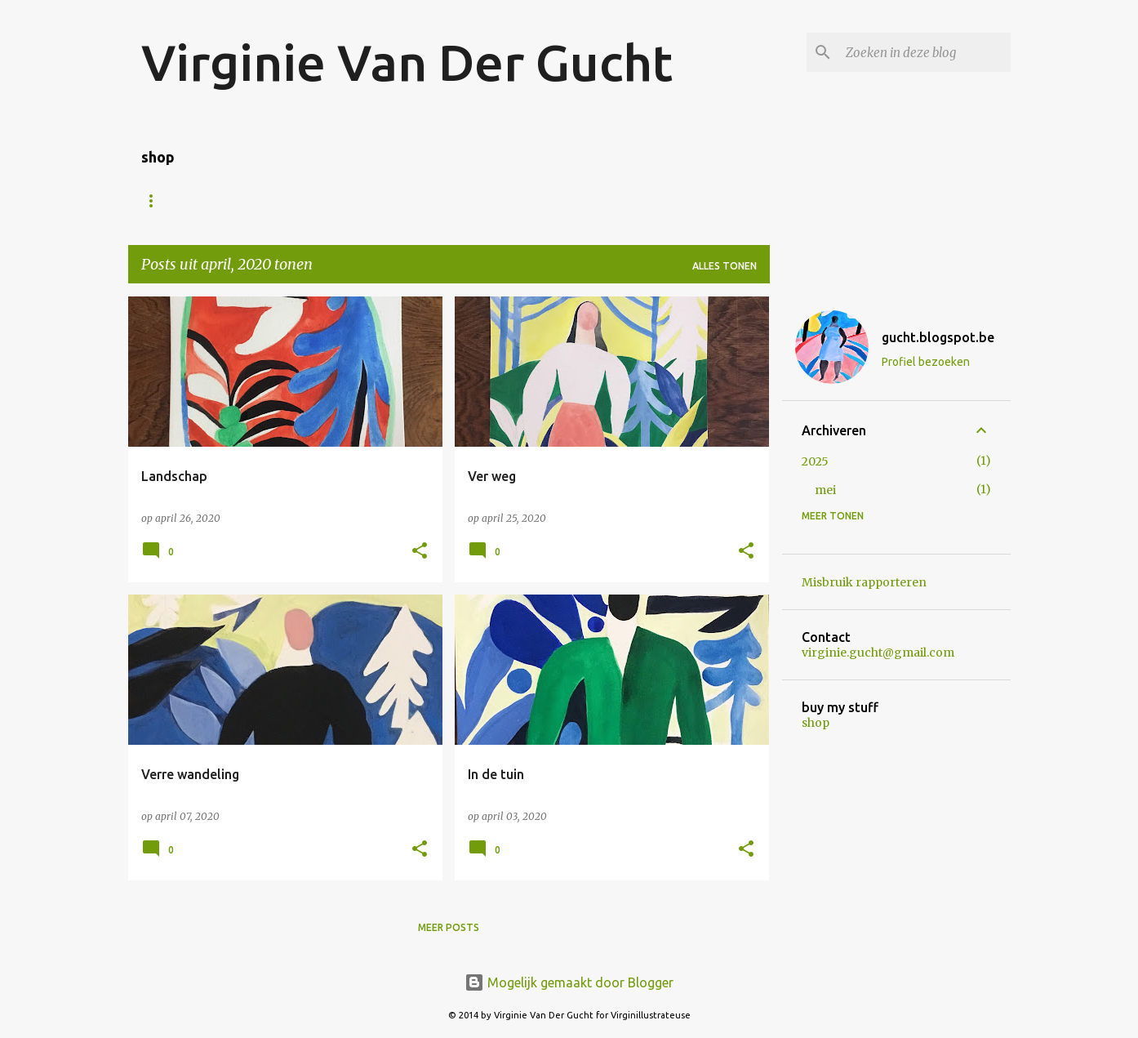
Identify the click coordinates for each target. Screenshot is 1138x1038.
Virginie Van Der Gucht (407, 62)
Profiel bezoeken (926, 361)
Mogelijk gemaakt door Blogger (569, 982)
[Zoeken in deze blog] (925, 52)
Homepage (170, 200)
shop (815, 722)
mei (825, 490)
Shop (249, 200)
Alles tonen (724, 266)
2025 (815, 461)
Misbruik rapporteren (864, 582)
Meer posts (448, 927)
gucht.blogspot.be (938, 337)
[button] (419, 552)
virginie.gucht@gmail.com (878, 652)
